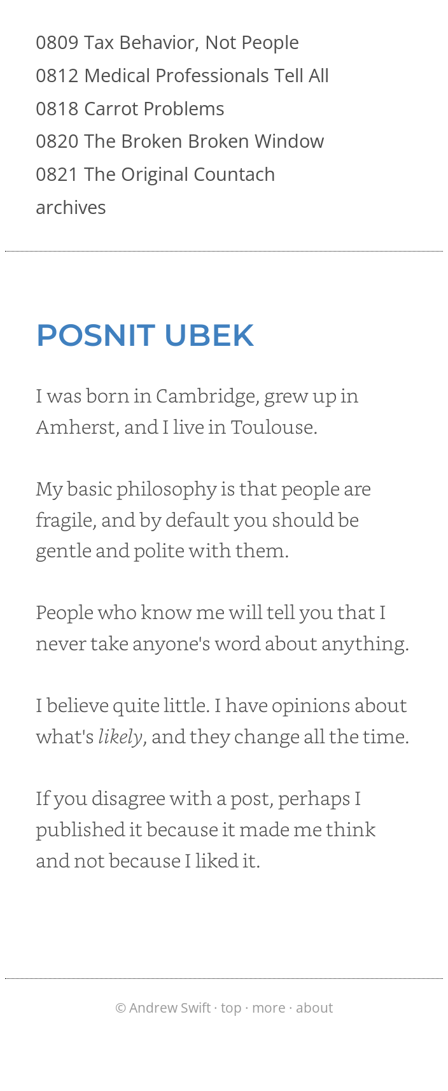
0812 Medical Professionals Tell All (182, 74)
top (231, 1007)
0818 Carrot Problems (130, 108)
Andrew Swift (170, 1007)
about (314, 1007)
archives (71, 206)
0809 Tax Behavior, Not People (167, 41)
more (269, 1007)
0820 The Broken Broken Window (180, 140)
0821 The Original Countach (156, 173)
